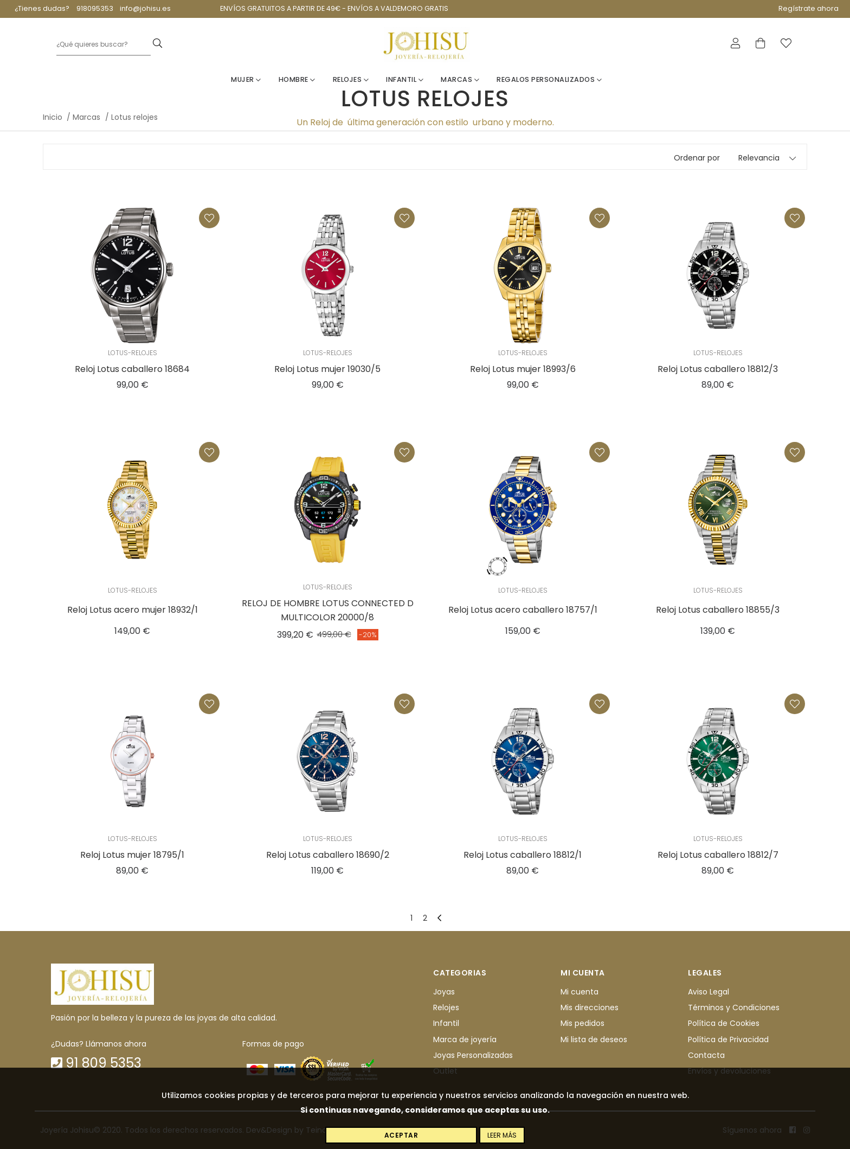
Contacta (706, 1055)
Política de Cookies (723, 1023)
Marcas (460, 79)
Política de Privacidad (728, 1039)
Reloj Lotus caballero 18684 (132, 369)
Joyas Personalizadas (473, 1055)
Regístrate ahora (808, 8)
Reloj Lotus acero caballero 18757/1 (522, 610)
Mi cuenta (579, 991)
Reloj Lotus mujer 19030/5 (327, 369)
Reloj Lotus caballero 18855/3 (718, 610)
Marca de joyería (465, 1039)
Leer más (502, 1135)
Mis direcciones (590, 1007)
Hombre (297, 79)
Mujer (246, 79)
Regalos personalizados (549, 79)
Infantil (404, 79)
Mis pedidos (582, 1023)
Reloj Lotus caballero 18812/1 (522, 855)
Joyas (444, 991)
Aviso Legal (708, 991)
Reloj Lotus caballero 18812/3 (718, 369)
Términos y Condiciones (734, 1007)
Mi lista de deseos (594, 1039)
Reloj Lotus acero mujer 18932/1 (132, 610)
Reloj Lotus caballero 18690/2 (327, 855)
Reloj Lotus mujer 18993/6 (523, 369)
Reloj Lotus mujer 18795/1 (132, 855)
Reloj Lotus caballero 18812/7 (718, 855)
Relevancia (759, 157)
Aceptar (401, 1135)
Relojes (351, 79)
